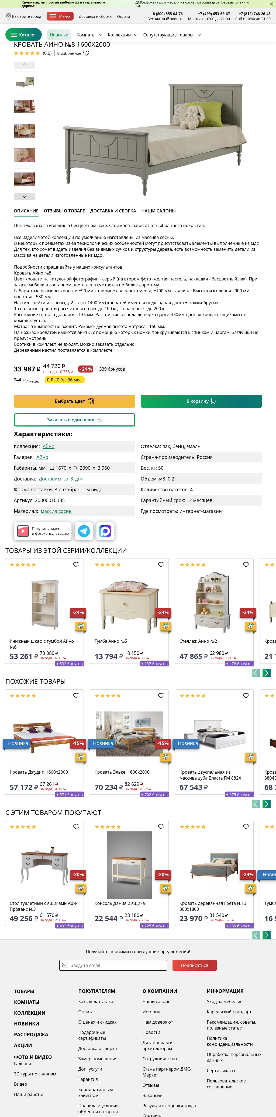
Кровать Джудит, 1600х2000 (39, 814)
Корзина (263, 40)
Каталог (23, 59)
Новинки (59, 59)
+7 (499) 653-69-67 (214, 13)
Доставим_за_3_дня (61, 520)
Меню (60, 16)
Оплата (123, 16)
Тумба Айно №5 (111, 683)
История (151, 1053)
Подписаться (194, 1007)
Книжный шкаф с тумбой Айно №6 (42, 686)
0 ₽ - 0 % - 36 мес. (64, 421)
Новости (151, 1074)
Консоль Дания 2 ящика (120, 945)
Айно (48, 488)
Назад (19, 72)
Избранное (238, 40)
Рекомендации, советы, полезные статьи (231, 1066)
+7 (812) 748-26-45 (255, 13)
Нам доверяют (158, 1064)
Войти (217, 40)
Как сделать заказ (96, 1043)
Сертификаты (221, 1112)
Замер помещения (98, 1100)
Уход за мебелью (225, 1043)
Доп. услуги (90, 1110)
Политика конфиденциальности (230, 1083)
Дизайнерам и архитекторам (158, 1087)
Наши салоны (157, 1043)
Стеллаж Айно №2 (198, 683)
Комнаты (86, 59)
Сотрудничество (160, 1100)
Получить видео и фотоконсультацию (43, 573)
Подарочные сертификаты (92, 1077)
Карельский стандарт (229, 1053)
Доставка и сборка (95, 16)
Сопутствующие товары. (168, 59)
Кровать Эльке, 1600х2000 (122, 814)
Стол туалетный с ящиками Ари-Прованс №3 (43, 948)
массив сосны (56, 552)
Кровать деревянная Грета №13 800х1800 (213, 948)
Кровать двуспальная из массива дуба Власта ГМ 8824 (210, 816)
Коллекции (119, 59)
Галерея (22, 1105)
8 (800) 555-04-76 (168, 13)
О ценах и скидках (97, 1064)
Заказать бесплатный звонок (246, 59)
